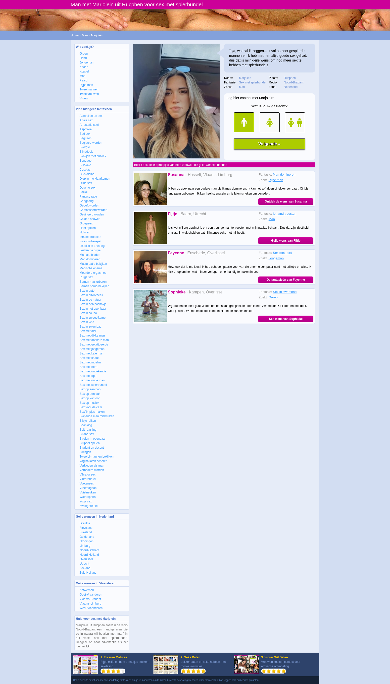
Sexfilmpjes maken (92, 411)
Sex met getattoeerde (94, 344)
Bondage (86, 160)
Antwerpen (87, 590)
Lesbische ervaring (92, 246)
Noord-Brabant (89, 550)
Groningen (87, 541)
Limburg (85, 545)
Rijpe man (86, 85)
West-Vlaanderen (91, 608)
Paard (84, 80)
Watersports (88, 497)
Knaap (84, 67)
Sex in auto (87, 290)
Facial (84, 192)
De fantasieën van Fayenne (286, 279)
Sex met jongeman (92, 349)
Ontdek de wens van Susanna (286, 201)
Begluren (86, 138)
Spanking (86, 425)
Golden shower (90, 219)
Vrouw (84, 98)
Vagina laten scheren (93, 461)
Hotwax (85, 232)
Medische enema (91, 268)
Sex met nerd (88, 367)
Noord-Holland (89, 554)
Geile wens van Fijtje (285, 240)
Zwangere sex (89, 506)
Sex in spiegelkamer (93, 317)
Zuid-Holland (88, 572)
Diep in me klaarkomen (95, 178)
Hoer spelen (88, 228)
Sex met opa (88, 376)
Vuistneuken (88, 492)
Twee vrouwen (89, 94)
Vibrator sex (88, 474)
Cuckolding (87, 174)
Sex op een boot (90, 389)
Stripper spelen (90, 443)
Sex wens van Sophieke (285, 319)
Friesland (86, 532)
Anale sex (86, 120)
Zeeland (85, 568)
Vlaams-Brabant (90, 599)
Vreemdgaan (88, 488)
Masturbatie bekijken (93, 264)
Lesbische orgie (90, 250)
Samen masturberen (93, 281)
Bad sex (85, 134)
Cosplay (85, 169)
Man (85, 35)
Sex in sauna (88, 313)
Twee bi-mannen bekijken (96, 456)
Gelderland (87, 537)
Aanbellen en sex (91, 116)
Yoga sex (86, 501)
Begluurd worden (91, 142)
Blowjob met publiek (93, 156)
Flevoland (86, 528)
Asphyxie (86, 129)
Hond (83, 58)
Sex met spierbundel (93, 385)
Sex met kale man (91, 353)
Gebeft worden (89, 205)
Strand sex (87, 434)
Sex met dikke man (92, 335)
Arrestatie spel (89, 125)
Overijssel (86, 559)
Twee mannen (89, 89)
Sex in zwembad (90, 326)
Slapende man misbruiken (97, 416)
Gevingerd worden (92, 214)
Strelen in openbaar (93, 438)
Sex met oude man (92, 380)
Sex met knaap (89, 358)
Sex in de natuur (90, 299)
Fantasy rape (88, 196)
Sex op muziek (89, 403)
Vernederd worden (92, 470)
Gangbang (87, 201)
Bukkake (85, 165)
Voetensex (87, 483)
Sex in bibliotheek (91, 295)
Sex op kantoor (90, 398)
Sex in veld (87, 322)
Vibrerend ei (88, 479)
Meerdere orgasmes (93, 272)
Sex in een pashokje (93, 304)
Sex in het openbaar (93, 308)
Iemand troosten (90, 237)
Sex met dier (88, 331)
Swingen (85, 452)
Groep (84, 53)
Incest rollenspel (90, 241)
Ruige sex (86, 277)
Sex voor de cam (91, 407)
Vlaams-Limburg (90, 603)
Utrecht (84, 563)
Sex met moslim (90, 362)
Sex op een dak (90, 394)
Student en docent (92, 447)
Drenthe (85, 523)
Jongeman (87, 62)
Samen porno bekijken (94, 286)
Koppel (84, 71)
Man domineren (90, 259)
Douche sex (87, 187)
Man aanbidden (90, 255)
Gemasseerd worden (93, 210)
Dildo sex (86, 183)
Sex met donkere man (94, 340)
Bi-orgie (85, 147)
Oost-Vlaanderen (91, 594)
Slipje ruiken (88, 420)
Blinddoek (86, 151)
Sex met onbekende (93, 371)
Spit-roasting (88, 429)
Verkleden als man (92, 465)
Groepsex (86, 223)
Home (75, 35)
